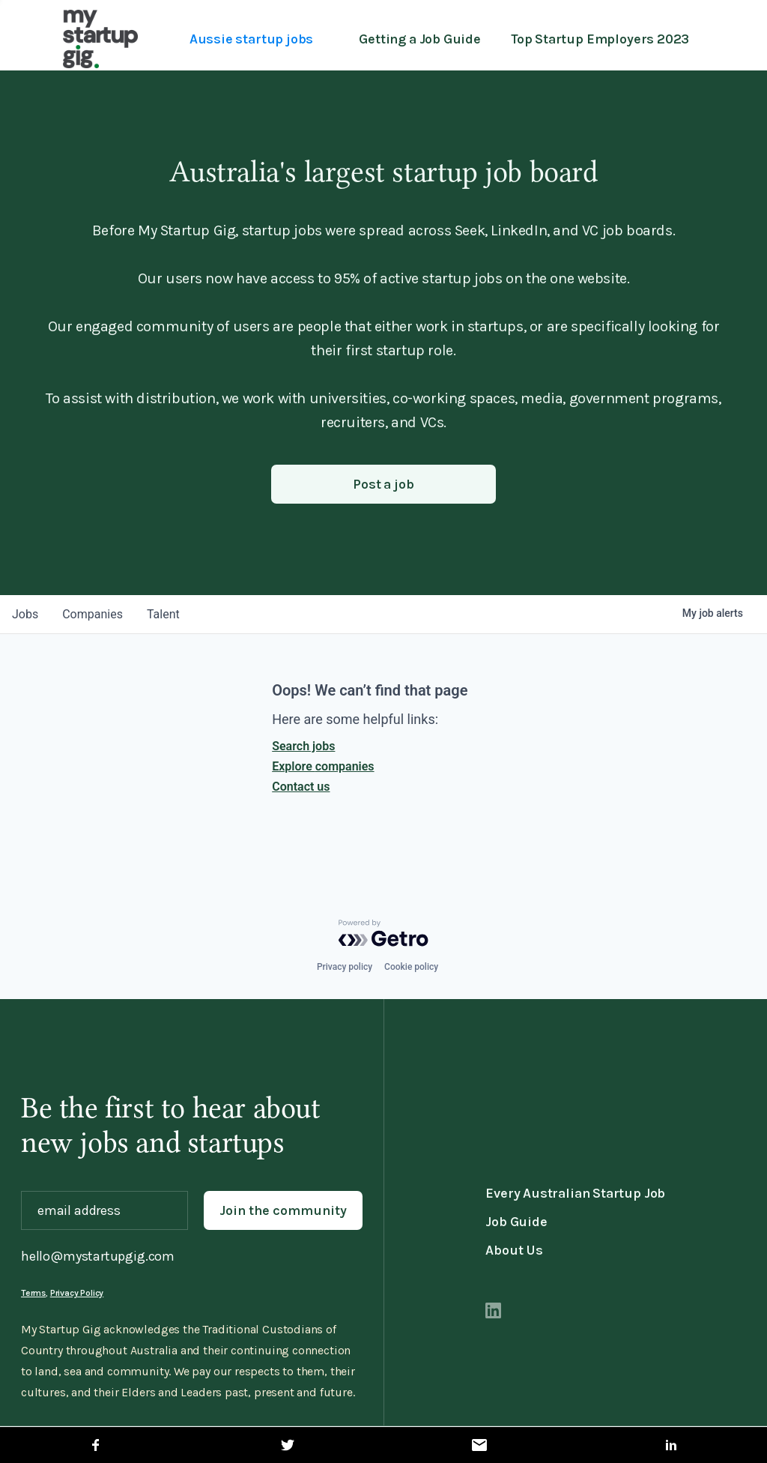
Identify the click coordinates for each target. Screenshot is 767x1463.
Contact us (301, 786)
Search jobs (303, 746)
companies (92, 614)
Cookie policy (411, 967)
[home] (100, 39)
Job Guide (516, 1221)
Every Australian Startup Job (575, 1193)
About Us (514, 1250)
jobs (25, 614)
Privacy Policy (76, 1293)
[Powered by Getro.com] (383, 933)
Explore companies (323, 766)
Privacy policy (344, 967)
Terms (33, 1293)
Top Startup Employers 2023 (600, 39)
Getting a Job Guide (420, 39)
